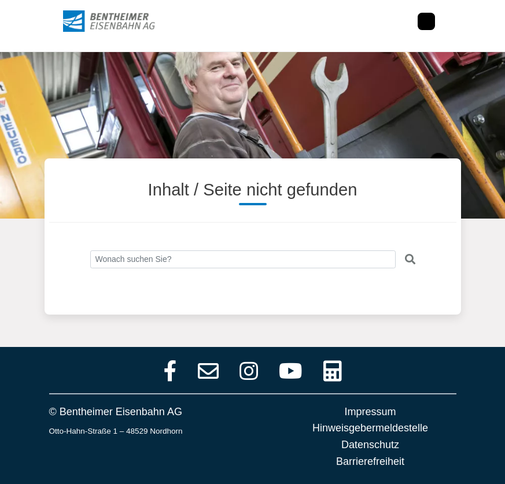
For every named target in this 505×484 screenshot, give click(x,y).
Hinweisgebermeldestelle (370, 428)
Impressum (370, 412)
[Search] (243, 259)
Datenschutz (370, 444)
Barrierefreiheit (370, 461)
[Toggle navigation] (426, 21)
